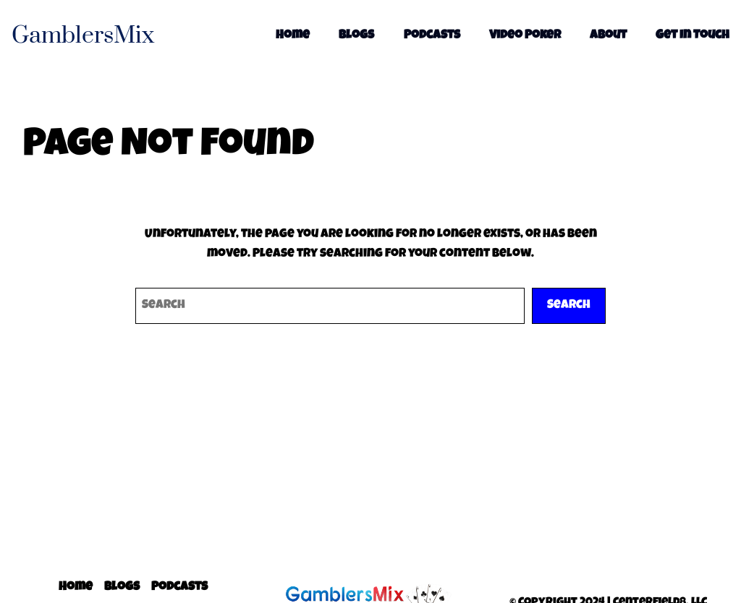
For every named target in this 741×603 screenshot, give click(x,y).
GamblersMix (83, 36)
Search (568, 305)
